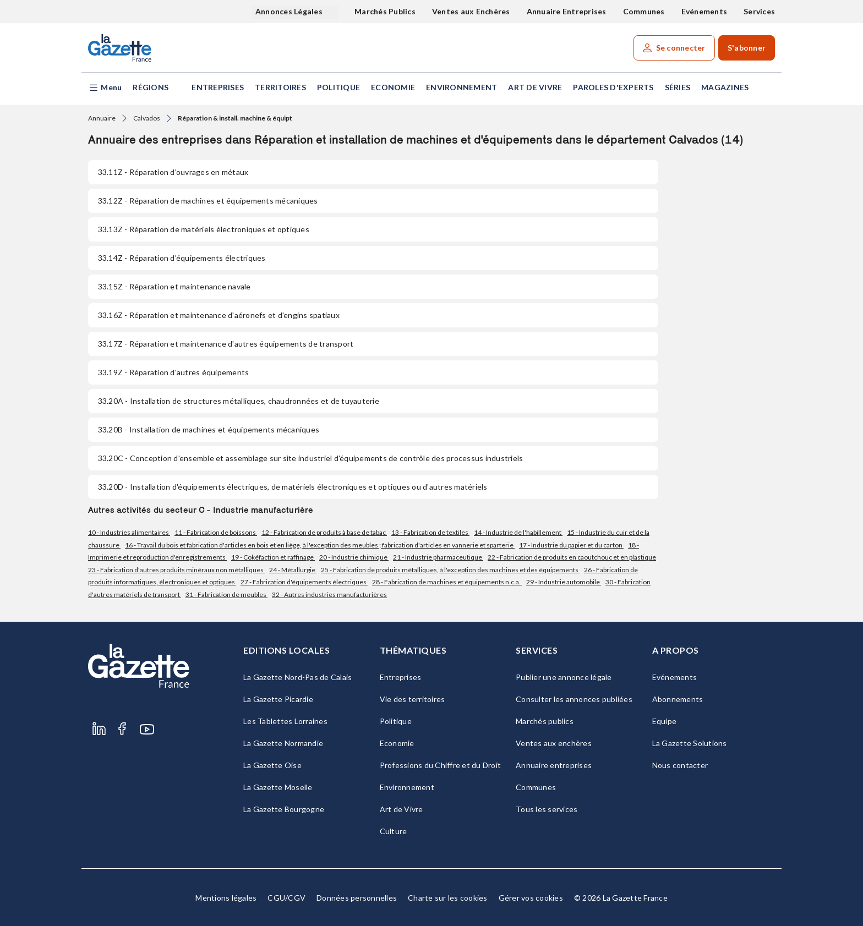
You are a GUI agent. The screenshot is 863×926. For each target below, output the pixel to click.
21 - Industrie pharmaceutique (438, 557)
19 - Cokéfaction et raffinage (273, 557)
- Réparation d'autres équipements (173, 372)
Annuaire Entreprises (567, 11)
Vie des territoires (412, 699)
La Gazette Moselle (278, 787)
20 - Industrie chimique (354, 557)
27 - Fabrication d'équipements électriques (304, 582)
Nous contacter (680, 765)
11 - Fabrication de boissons (215, 532)
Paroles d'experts (613, 87)
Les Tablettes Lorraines (285, 721)
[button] (105, 88)
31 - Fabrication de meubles (226, 594)
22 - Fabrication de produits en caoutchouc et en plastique (572, 557)
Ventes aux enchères (554, 743)
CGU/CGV (286, 897)
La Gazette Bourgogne (283, 809)
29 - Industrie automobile (563, 582)
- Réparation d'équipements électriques (182, 257)
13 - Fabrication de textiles (430, 532)
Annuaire (102, 118)
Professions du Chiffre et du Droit (440, 765)
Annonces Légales (289, 11)
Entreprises (218, 87)
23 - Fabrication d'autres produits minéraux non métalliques (176, 570)
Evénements (704, 11)
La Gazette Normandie (283, 743)
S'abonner (747, 47)
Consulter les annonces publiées (574, 699)
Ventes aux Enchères (471, 11)
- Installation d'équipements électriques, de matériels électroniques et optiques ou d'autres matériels (293, 486)
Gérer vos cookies (531, 897)
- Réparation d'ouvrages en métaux (173, 172)
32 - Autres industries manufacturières (329, 594)
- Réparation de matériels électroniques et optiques (203, 229)
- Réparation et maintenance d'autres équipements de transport (225, 343)
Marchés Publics (385, 11)
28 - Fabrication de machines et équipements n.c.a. (447, 582)
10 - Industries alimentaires (129, 532)
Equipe (664, 721)
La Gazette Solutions (689, 743)
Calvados (146, 118)
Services (759, 11)
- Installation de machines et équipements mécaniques (208, 429)
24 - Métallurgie (292, 570)
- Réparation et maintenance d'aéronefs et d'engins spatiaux (219, 315)
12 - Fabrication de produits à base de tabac (324, 532)
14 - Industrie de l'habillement (518, 532)
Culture (393, 831)
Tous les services (546, 809)
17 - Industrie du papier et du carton (571, 545)
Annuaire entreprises (554, 765)
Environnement (461, 87)
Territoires (280, 87)
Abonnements (677, 699)
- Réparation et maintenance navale (174, 286)
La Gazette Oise (272, 765)
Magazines (725, 87)
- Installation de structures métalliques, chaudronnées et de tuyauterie (238, 401)
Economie (393, 87)
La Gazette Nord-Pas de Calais (297, 677)
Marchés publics (544, 721)
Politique (338, 87)
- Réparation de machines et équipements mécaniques (208, 200)
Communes (644, 11)
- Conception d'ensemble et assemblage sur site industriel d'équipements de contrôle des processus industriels (310, 458)
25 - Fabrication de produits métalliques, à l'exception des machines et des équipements (450, 570)
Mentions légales (225, 897)
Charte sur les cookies (448, 897)
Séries (678, 87)
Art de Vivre (535, 87)
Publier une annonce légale (564, 677)
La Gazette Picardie (278, 699)
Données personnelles (356, 897)
